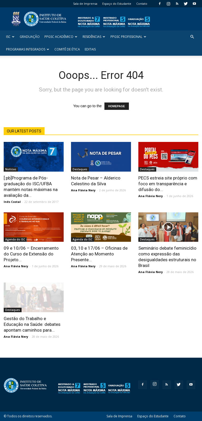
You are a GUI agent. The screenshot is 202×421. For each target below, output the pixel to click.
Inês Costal (12, 202)
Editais (90, 49)
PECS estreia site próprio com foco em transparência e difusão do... (167, 183)
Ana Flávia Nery (83, 190)
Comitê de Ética (67, 49)
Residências (94, 36)
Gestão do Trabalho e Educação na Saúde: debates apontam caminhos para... (32, 324)
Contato (141, 4)
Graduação (30, 36)
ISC (10, 36)
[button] (192, 36)
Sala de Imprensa (85, 4)
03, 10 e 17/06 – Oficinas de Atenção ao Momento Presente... (99, 253)
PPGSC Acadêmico (60, 36)
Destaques (80, 169)
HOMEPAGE (116, 106)
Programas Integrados (27, 49)
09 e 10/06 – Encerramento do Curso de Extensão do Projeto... (31, 253)
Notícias (10, 169)
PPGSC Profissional (128, 36)
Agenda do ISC (15, 239)
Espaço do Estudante (116, 4)
